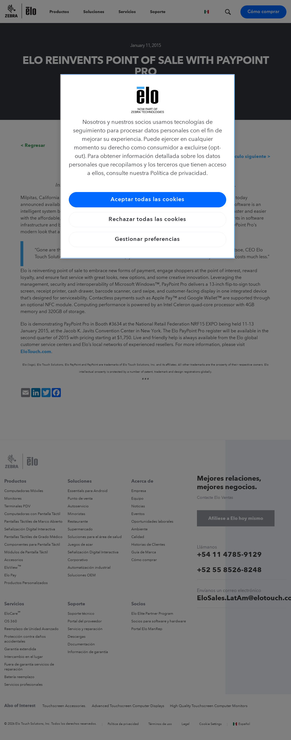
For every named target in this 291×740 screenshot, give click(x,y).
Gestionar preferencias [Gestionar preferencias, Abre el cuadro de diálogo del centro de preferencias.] (147, 239)
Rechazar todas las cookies (147, 219)
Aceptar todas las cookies (147, 200)
